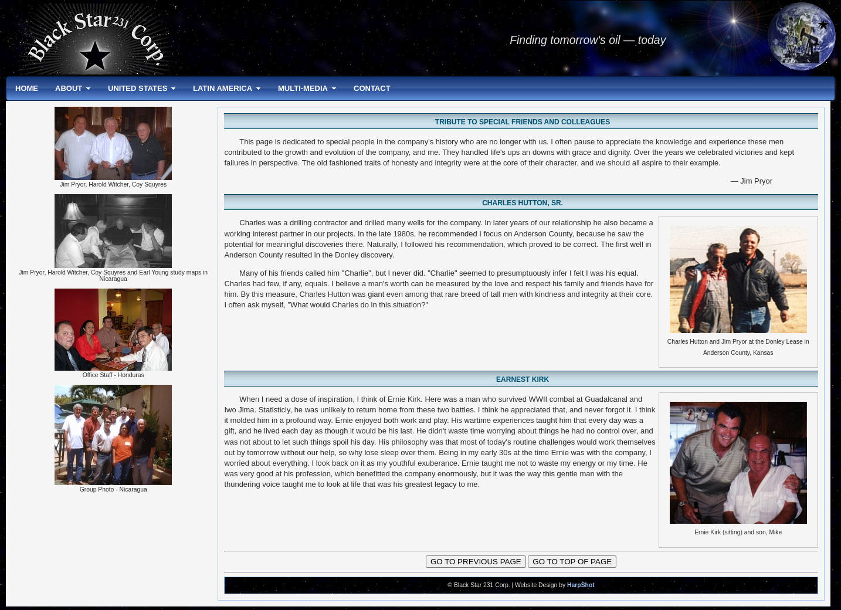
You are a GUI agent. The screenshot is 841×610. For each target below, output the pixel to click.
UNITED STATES (137, 88)
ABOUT (68, 88)
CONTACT (372, 88)
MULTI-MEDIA (303, 88)
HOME (26, 88)
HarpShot (581, 585)
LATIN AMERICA (222, 88)
